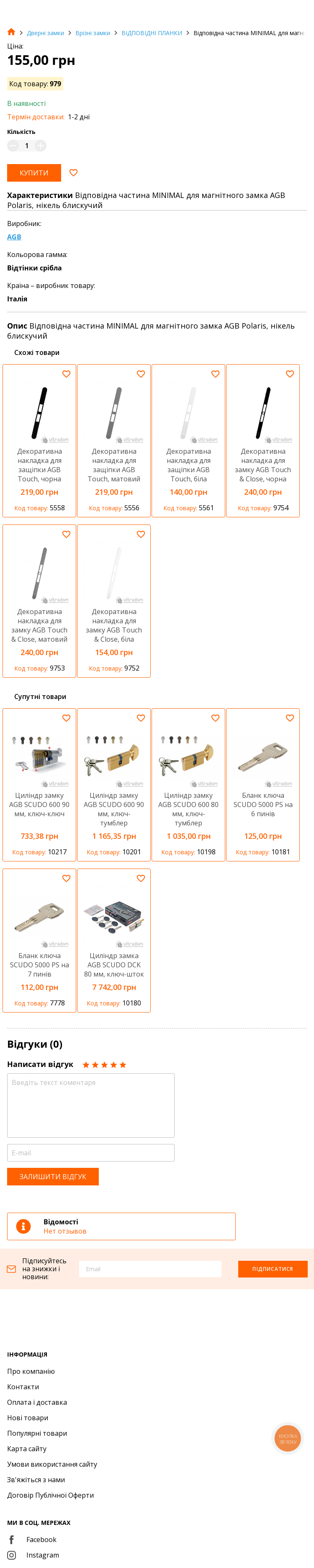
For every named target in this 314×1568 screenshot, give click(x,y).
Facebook (32, 1539)
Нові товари (27, 1417)
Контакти (23, 1386)
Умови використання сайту (52, 1464)
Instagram (33, 1555)
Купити (34, 172)
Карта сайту (26, 1448)
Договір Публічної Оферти (50, 1495)
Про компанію (31, 1371)
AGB (14, 237)
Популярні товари (37, 1433)
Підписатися (272, 1268)
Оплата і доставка (37, 1402)
